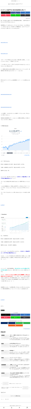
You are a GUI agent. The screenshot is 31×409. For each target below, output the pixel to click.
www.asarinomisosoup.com (6, 94)
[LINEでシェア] (15, 15)
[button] (25, 15)
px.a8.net (2, 299)
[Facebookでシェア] (15, 13)
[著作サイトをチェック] (8, 323)
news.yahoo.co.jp (4, 42)
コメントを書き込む (16, 396)
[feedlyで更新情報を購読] (23, 323)
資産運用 (2, 310)
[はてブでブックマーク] (25, 13)
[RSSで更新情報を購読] (15, 325)
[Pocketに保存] (6, 15)
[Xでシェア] (6, 13)
